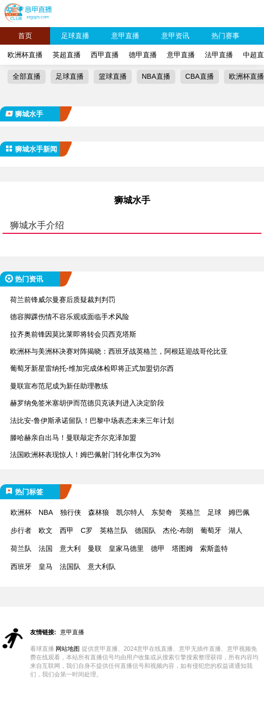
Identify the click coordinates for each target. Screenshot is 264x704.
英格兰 (189, 512)
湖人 (235, 530)
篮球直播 (113, 76)
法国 (46, 548)
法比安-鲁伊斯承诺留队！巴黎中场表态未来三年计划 (92, 420)
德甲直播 (143, 55)
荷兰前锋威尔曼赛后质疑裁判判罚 (62, 300)
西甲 (67, 530)
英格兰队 (114, 530)
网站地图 (68, 648)
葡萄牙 (210, 530)
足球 (214, 512)
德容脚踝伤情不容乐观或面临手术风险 (69, 317)
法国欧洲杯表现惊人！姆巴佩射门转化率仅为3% (85, 455)
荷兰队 (21, 548)
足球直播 (75, 36)
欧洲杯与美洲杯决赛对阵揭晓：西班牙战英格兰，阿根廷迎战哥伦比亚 (118, 351)
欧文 (46, 530)
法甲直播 (219, 55)
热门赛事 (225, 36)
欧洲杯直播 (25, 55)
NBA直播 (156, 76)
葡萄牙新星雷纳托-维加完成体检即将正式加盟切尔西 (92, 368)
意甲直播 (125, 36)
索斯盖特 (214, 548)
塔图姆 (182, 548)
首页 (25, 36)
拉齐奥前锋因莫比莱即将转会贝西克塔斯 (73, 334)
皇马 (46, 566)
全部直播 (27, 76)
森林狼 (98, 512)
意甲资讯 (175, 36)
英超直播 (67, 55)
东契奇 (161, 512)
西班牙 (21, 566)
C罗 (87, 530)
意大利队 (102, 566)
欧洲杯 (21, 512)
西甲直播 (105, 55)
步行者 (21, 530)
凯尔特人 (130, 512)
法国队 (70, 566)
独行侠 (70, 512)
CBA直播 (199, 76)
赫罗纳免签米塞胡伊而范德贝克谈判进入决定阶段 (87, 403)
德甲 (158, 548)
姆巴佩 (238, 512)
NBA (46, 512)
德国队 (145, 530)
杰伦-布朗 (178, 530)
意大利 (70, 548)
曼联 (95, 548)
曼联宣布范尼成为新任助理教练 (59, 386)
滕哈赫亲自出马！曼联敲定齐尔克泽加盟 (73, 438)
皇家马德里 (126, 548)
